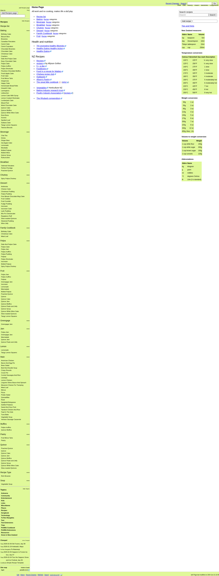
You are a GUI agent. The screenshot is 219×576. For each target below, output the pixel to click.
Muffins (3, 424)
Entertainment (6, 498)
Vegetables (41, 88)
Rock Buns (5, 115)
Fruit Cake (4, 76)
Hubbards (40, 77)
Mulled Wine (5, 152)
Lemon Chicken (6, 380)
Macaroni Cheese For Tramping (12, 385)
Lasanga (4, 378)
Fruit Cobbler (5, 199)
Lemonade (5, 145)
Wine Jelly (4, 223)
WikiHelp (40, 575)
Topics (3, 490)
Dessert (3, 183)
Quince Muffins (6, 110)
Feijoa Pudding (6, 194)
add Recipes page (24, 8)
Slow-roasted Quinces (9, 218)
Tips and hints (188, 26)
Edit (184, 5)
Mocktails (4, 148)
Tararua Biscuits (6, 127)
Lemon (3, 346)
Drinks (3, 138)
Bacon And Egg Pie (8, 363)
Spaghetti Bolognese (8, 402)
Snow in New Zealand (9, 535)
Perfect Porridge (7, 168)
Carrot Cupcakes (7, 46)
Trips (3, 525)
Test (2, 520)
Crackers (4, 56)
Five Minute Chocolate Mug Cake (12, 196)
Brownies (4, 39)
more (28, 30)
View (179, 5)
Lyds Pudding (6, 211)
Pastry (3, 434)
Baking (3, 30)
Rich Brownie (5, 476)
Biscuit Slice (5, 36)
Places (3, 508)
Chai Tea (4, 135)
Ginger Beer (5, 140)
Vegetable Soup (6, 417)
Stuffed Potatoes (7, 405)
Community (5, 496)
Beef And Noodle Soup (9, 368)
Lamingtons (5, 90)
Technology (5, 515)
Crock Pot (4, 373)
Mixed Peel (5, 103)
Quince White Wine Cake (10, 113)
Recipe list (4, 26)
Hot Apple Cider (6, 143)
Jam (2, 329)
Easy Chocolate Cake (8, 61)
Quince (3, 296)
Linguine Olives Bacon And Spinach (13, 382)
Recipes (4, 22)
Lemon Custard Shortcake (10, 98)
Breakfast (4, 162)
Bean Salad (5, 365)
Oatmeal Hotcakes (7, 165)
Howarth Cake (6, 88)
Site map (3, 567)
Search (183, 3)
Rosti (3, 400)
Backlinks (204, 5)
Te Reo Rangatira (7, 518)
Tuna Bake (5, 414)
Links (3, 503)
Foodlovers (41, 69)
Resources (5, 532)
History (190, 5)
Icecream (4, 206)
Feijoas (3, 256)
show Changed (25, 540)
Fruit (2, 271)
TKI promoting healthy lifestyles (50, 46)
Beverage (4, 132)
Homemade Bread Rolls (9, 86)
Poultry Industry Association (48, 93)
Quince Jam (5, 301)
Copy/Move (214, 5)
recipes (39, 63)
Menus (3, 390)
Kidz (2, 500)
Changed (3, 540)
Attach (196, 5)
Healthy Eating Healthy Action (49, 48)
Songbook (5, 513)
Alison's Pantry (43, 79)
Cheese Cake (6, 189)
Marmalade (5, 289)
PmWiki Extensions (8, 530)
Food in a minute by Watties (48, 71)
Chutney (4, 175)
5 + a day (40, 66)
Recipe (46, 19)
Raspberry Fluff (6, 216)
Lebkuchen (5, 93)
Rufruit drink (5, 157)
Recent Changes (172, 3)
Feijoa (3, 241)
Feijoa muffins (6, 66)
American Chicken (7, 360)
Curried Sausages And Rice (11, 375)
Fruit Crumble (6, 201)
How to (2, 10)
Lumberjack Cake (7, 100)
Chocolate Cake (6, 51)
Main (2, 357)
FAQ (28, 10)
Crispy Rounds (6, 370)
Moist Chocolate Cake (9, 105)
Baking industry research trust (49, 90)
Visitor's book (25, 567)
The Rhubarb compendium (48, 98)
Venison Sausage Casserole (11, 419)
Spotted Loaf (5, 120)
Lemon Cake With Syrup (9, 95)
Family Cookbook (7, 228)
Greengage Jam (6, 282)
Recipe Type (5, 472)
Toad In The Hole (7, 412)
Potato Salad (5, 395)
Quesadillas (5, 397)
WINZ (64, 82)
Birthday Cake (6, 34)
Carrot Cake (5, 44)
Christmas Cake (6, 54)
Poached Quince (7, 170)
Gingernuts (5, 81)
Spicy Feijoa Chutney (8, 178)
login (2, 570)
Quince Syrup (6, 155)
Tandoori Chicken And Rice (10, 409)
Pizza (3, 392)
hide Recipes (25, 21)
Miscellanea (5, 505)
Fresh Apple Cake (7, 73)
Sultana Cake (6, 122)
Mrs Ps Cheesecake (8, 213)
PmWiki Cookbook (8, 528)
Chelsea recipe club (45, 74)
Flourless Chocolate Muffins (11, 71)
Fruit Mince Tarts (7, 78)
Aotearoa (4, 493)
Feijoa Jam (5, 249)
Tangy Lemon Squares (9, 125)
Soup (2, 480)
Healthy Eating (43, 51)
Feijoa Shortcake (7, 68)
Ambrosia (4, 186)
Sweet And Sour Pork (8, 407)
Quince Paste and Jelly (9, 306)
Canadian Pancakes (8, 41)
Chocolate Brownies (8, 49)
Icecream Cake (6, 209)
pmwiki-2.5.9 (24, 570)
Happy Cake (5, 83)
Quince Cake (5, 108)
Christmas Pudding (8, 191)
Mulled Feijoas (6, 150)
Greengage (5, 320)
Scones (3, 117)
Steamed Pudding (7, 221)
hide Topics (26, 489)
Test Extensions (7, 522)
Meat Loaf (4, 236)
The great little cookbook (47, 82)
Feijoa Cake (5, 63)
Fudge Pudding (6, 204)
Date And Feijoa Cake (8, 58)
